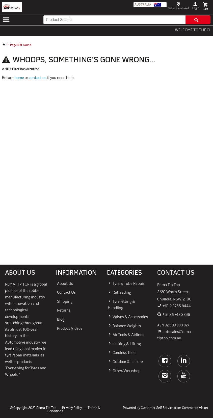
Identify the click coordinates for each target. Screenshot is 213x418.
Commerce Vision (195, 408)
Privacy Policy (72, 408)
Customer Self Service (157, 408)
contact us (37, 78)
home (19, 78)
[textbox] (114, 19)
